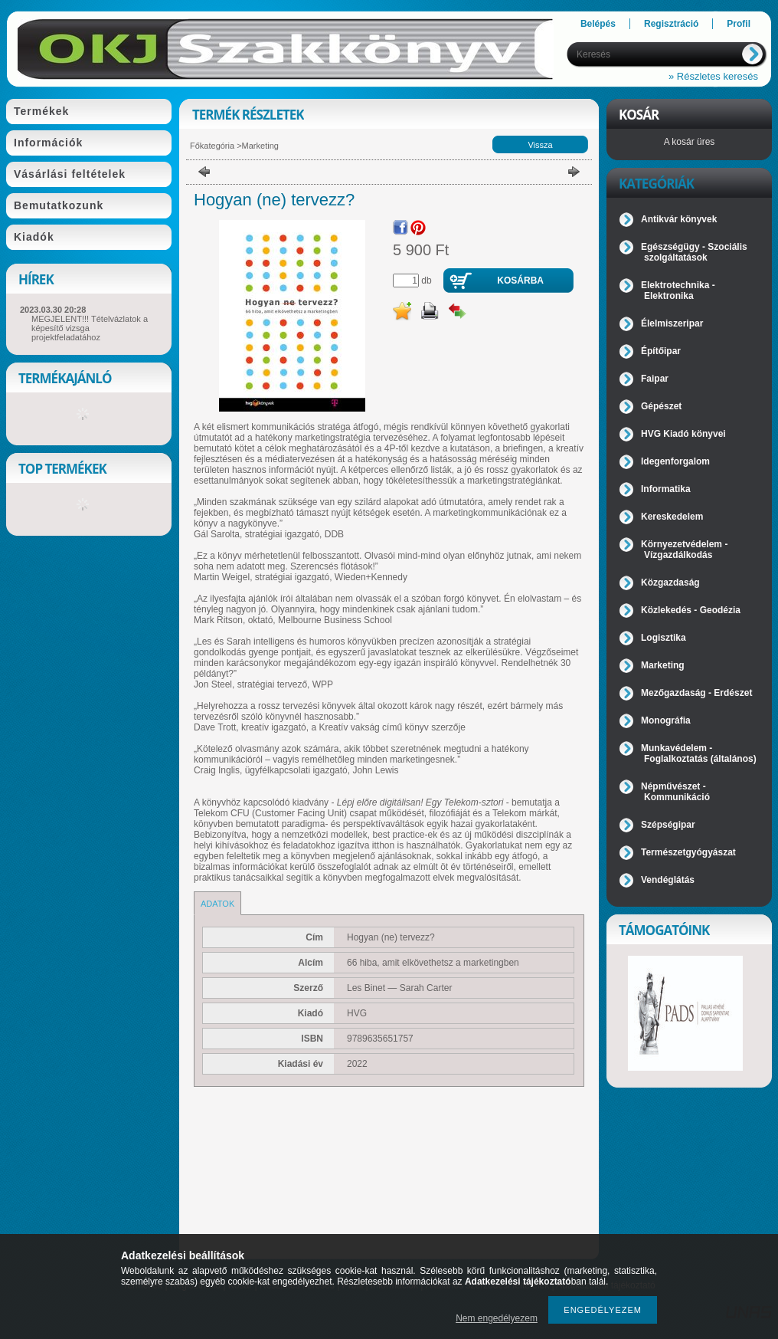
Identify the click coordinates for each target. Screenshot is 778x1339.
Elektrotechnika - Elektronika (678, 290)
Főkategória (212, 145)
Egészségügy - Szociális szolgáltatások (694, 252)
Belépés (598, 23)
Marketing (260, 145)
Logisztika (663, 637)
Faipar (654, 378)
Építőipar (661, 351)
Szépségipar (668, 824)
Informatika (666, 489)
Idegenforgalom (675, 461)
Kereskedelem (672, 516)
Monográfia (666, 720)
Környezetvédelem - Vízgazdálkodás (684, 549)
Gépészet (661, 406)
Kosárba (520, 280)
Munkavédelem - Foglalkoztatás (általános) (699, 753)
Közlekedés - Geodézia (690, 610)
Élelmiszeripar (672, 323)
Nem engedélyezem (497, 1318)
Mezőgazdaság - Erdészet (696, 693)
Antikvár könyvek (679, 219)
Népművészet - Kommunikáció (675, 791)
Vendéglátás (668, 880)
